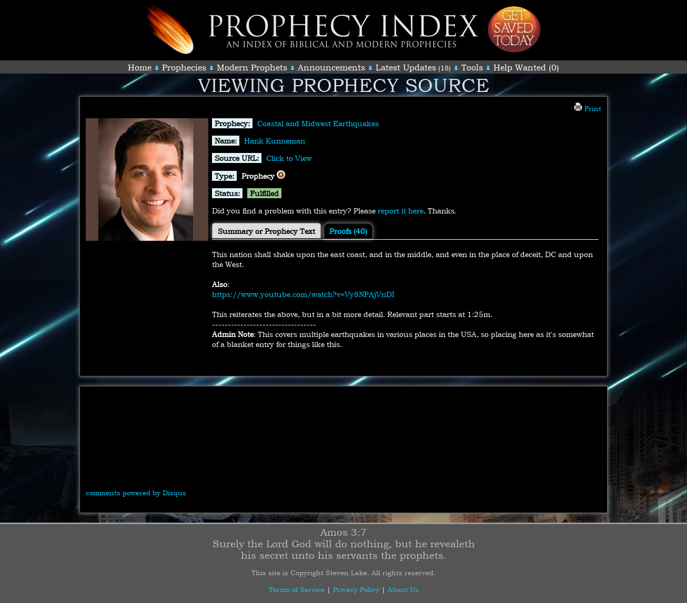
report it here (400, 211)
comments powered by (136, 492)
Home (139, 67)
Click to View (289, 158)
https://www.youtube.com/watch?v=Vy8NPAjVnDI (303, 294)
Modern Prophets (252, 67)
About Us (403, 589)
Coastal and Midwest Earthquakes (318, 123)
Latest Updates (406, 67)
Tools (472, 67)
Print (587, 108)
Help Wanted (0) (526, 67)
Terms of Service (297, 589)
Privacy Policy (356, 589)
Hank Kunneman (274, 141)
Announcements (331, 67)
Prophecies (184, 67)
